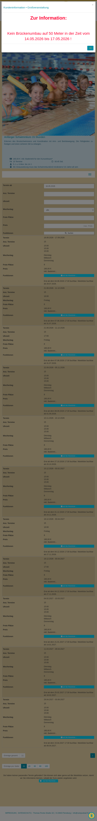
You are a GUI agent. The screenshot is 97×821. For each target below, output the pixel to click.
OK (90, 48)
